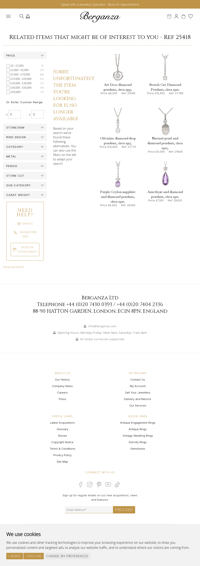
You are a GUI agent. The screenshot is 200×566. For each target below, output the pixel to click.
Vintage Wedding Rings (138, 435)
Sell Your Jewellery (137, 392)
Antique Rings (138, 429)
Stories (62, 435)
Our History (62, 379)
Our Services (137, 405)
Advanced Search (13, 267)
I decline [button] (34, 556)
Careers (62, 392)
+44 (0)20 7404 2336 (140, 304)
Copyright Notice (62, 442)
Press (62, 399)
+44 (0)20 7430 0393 (89, 304)
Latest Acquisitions (62, 422)
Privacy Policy (62, 455)
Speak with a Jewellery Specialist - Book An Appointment (100, 4)
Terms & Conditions (62, 448)
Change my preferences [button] (67, 556)
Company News (62, 386)
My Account (138, 386)
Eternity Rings (138, 442)
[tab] (25, 55)
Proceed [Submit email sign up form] (124, 509)
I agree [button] (14, 556)
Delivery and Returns (137, 399)
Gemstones (137, 448)
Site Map (62, 461)
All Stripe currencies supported (102, 339)
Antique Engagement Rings (137, 422)
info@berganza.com (102, 326)
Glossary (62, 429)
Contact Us (137, 379)
